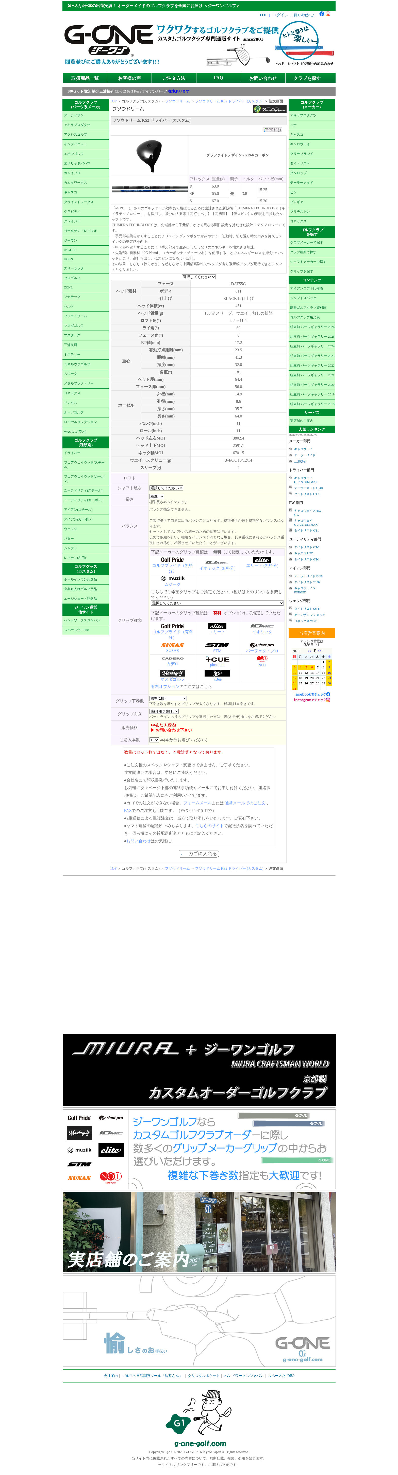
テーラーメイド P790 (308, 576)
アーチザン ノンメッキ (309, 615)
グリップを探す (301, 271)
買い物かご (304, 15)
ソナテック (72, 297)
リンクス (70, 403)
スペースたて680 (76, 630)
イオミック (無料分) (217, 568)
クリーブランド (301, 154)
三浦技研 (70, 345)
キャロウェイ (300, 144)
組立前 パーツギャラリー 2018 (312, 404)
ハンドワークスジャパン (82, 620)
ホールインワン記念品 (80, 579)
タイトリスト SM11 (307, 609)
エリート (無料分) (262, 565)
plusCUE (217, 665)
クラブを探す (307, 78)
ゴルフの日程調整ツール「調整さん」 (152, 1376)
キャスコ (70, 192)
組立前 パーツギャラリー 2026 (312, 327)
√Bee (217, 679)
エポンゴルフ (74, 154)
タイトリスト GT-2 (307, 547)
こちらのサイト (209, 826)
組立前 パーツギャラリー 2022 (312, 365)
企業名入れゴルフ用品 (80, 589)
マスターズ (72, 335)
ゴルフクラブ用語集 (305, 317)
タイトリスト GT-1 (307, 494)
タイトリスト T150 (307, 582)
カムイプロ (72, 173)
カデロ (173, 664)
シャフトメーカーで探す (308, 262)
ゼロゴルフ (72, 278)
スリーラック (74, 268)
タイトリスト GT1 (306, 530)
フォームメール (197, 803)
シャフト (70, 548)
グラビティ (72, 211)
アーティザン (74, 115)
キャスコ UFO (303, 553)
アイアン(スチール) (78, 510)
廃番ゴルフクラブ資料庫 (308, 307)
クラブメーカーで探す (306, 242)
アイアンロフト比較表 (306, 288)
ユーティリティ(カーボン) (83, 500)
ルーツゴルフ (74, 412)
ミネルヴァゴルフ (77, 364)
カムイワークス (75, 183)
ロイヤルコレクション (80, 422)
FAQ (218, 77)
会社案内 (111, 1376)
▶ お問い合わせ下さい (171, 730)
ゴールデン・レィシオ (80, 231)
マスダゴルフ (74, 325)
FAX (128, 810)
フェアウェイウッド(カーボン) (84, 479)
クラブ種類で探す (303, 252)
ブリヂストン (300, 211)
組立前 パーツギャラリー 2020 (312, 385)
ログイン (280, 15)
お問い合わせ (263, 78)
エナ (293, 125)
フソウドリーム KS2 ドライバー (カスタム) (229, 101)
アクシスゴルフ (75, 134)
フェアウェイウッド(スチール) (84, 465)
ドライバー (72, 453)
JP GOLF (70, 250)
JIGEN (68, 259)
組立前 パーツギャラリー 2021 (312, 375)
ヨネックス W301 (306, 621)
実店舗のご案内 (301, 421)
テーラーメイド (301, 183)
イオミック (262, 632)
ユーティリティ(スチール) (83, 490)
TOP (263, 15)
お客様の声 (129, 78)
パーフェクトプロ (262, 651)
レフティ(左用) (75, 558)
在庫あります (178, 91)
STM (217, 651)
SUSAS (172, 650)
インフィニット (75, 144)
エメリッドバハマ (77, 163)
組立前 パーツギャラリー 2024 (312, 346)
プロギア (296, 202)
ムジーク (70, 374)
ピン (293, 192)
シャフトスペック (303, 298)
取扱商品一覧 (85, 78)
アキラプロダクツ (77, 125)
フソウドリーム (75, 316)
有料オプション (165, 686)
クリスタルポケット (204, 1376)
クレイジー (72, 221)
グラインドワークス (79, 202)
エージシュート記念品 (80, 598)
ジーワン (70, 240)
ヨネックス (72, 393)
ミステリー (72, 354)
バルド (69, 306)
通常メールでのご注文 (245, 803)
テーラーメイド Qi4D (308, 488)
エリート (217, 632)
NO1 (262, 665)
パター (69, 538)
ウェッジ (70, 529)
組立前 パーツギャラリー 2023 (312, 356)
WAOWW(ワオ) (75, 431)
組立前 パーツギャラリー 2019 (312, 394)
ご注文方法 (173, 78)
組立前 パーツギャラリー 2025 (312, 336)
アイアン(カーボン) (78, 519)
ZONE (68, 287)
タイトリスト (300, 163)
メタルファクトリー (79, 383)
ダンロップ (298, 173)
